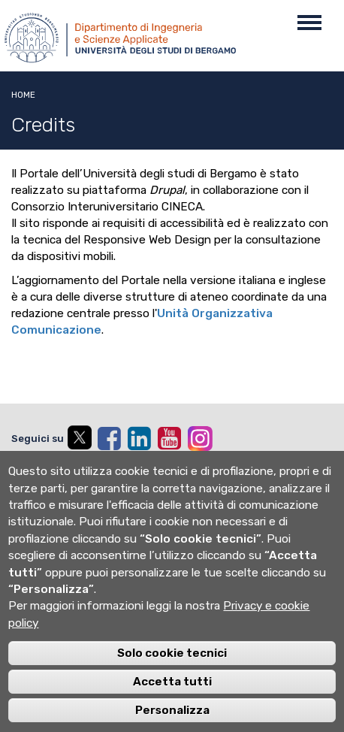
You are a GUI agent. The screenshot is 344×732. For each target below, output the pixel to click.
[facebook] (109, 438)
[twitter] (79, 440)
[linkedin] (139, 438)
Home (23, 94)
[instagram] (200, 438)
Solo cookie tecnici (172, 664)
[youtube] (169, 438)
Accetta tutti (172, 693)
